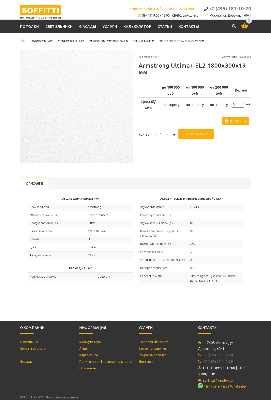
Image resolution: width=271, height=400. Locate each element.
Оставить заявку (196, 133)
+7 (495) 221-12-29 (218, 361)
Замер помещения (152, 348)
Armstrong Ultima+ (143, 40)
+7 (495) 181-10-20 (230, 8)
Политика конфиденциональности (105, 361)
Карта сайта (88, 355)
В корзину (235, 121)
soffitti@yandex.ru (218, 380)
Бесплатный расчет (153, 342)
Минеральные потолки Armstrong (108, 40)
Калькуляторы (90, 342)
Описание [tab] (34, 183)
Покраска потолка (152, 355)
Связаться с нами (33, 348)
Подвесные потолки (41, 40)
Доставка (146, 361)
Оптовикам (88, 368)
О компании (29, 342)
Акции (84, 348)
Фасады (26, 361)
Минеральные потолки (71, 40)
